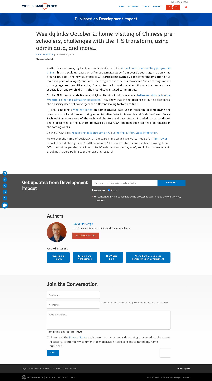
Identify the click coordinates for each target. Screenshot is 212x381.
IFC (59, 377)
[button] (186, 7)
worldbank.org (179, 2)
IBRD (48, 377)
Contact (157, 7)
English (50, 59)
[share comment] (4, 205)
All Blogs (133, 7)
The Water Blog (111, 257)
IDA (53, 377)
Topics (145, 7)
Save (52, 353)
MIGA (65, 377)
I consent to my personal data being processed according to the (138, 198)
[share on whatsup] (5, 198)
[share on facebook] (5, 179)
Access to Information (52, 368)
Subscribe (171, 183)
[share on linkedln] (5, 192)
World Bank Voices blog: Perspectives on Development (148, 257)
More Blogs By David (85, 235)
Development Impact (118, 19)
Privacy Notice (78, 337)
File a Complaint (183, 368)
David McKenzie (44, 54)
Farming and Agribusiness (85, 257)
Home (121, 7)
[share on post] (5, 185)
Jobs (66, 368)
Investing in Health (58, 257)
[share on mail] (5, 173)
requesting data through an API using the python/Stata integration (114, 132)
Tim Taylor (160, 138)
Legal (24, 368)
